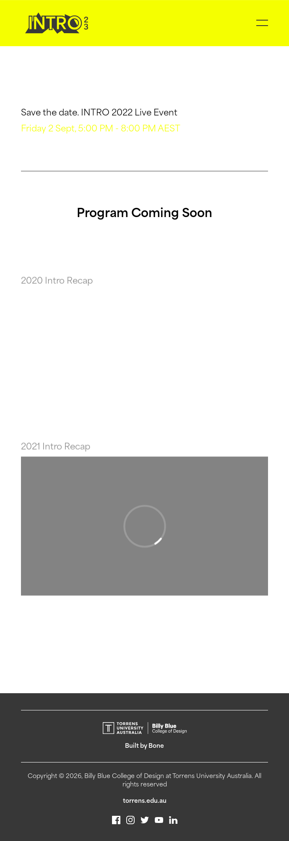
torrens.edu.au (145, 801)
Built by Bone (144, 746)
